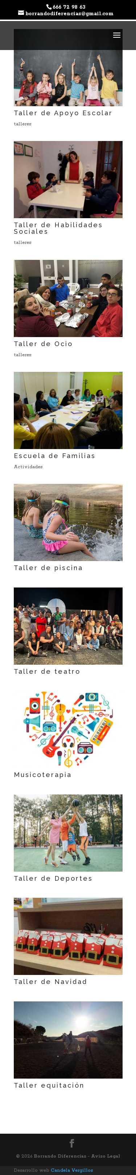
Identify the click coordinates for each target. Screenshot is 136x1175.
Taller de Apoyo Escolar (63, 113)
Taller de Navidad (50, 981)
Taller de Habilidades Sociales (58, 228)
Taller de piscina (48, 568)
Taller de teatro (47, 671)
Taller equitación (49, 1085)
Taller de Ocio (43, 344)
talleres (22, 124)
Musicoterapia (43, 775)
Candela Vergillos (72, 1170)
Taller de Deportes (53, 878)
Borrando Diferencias (61, 1156)
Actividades (28, 467)
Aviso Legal (105, 1156)
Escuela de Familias (55, 456)
